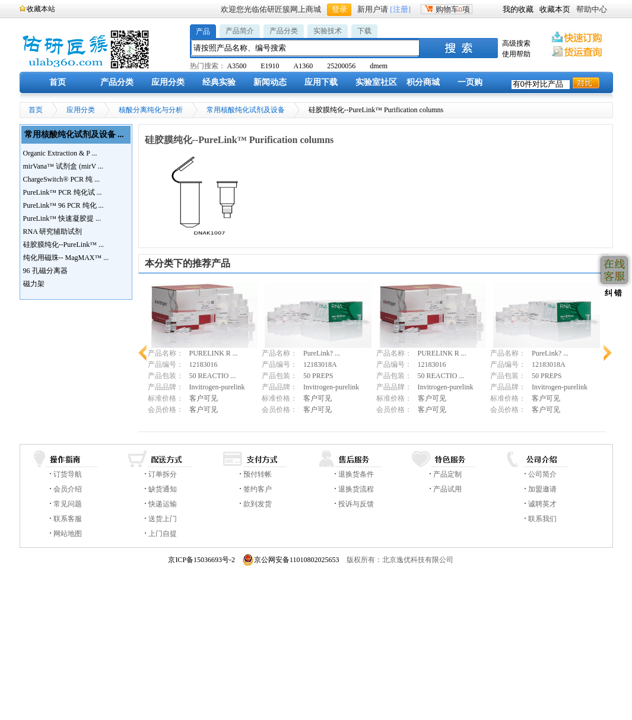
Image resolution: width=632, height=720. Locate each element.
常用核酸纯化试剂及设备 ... (74, 134)
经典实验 (219, 82)
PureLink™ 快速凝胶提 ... (62, 218)
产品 (203, 31)
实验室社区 (376, 82)
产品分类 (283, 31)
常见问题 (67, 504)
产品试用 (447, 489)
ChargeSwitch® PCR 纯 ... (61, 179)
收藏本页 (554, 9)
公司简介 (542, 474)
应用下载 (321, 82)
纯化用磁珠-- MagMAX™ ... (66, 257)
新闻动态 (270, 82)
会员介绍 (67, 489)
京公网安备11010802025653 (290, 560)
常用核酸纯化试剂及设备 (246, 110)
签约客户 (257, 489)
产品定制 (447, 474)
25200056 (341, 66)
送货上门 (162, 519)
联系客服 (67, 519)
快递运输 (162, 504)
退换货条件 (356, 474)
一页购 (470, 82)
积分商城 (423, 82)
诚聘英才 (542, 504)
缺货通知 (162, 489)
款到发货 (257, 504)
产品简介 (240, 31)
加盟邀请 (542, 489)
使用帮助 (516, 54)
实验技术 (327, 31)
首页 (57, 82)
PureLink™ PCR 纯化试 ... (62, 192)
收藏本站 (41, 9)
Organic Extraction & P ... (60, 153)
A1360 (303, 66)
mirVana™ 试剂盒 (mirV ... (63, 166)
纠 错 (612, 292)
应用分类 (168, 82)
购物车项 (446, 9)
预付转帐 (257, 474)
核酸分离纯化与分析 (151, 110)
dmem (379, 66)
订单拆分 (162, 474)
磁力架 (34, 284)
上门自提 (162, 533)
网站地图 (67, 533)
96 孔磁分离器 (45, 271)
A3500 (237, 66)
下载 (364, 31)
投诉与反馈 (356, 504)
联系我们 (542, 519)
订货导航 (67, 474)
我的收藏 (518, 9)
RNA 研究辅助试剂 (52, 231)
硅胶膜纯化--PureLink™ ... (63, 244)
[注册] (400, 9)
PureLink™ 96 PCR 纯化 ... (63, 205)
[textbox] (305, 48)
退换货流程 (356, 489)
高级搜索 (516, 43)
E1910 (270, 66)
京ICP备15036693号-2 (201, 560)
